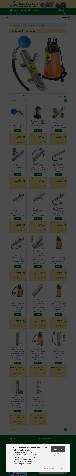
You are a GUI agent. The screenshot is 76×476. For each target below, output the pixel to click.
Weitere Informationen (57, 454)
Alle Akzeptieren (58, 449)
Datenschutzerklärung (49, 468)
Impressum (60, 468)
